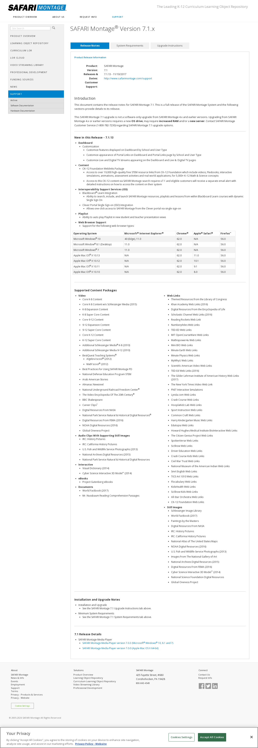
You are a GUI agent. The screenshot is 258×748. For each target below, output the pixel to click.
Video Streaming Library (86, 684)
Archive (13, 100)
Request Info (205, 677)
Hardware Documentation (22, 110)
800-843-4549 (143, 683)
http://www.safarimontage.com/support (128, 78)
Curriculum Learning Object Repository (94, 681)
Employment (18, 684)
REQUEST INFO (88, 17)
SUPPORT (117, 17)
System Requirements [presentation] (130, 46)
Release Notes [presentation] (90, 46)
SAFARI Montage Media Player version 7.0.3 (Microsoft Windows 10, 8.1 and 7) (127, 643)
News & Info (17, 677)
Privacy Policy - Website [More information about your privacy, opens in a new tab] (91, 745)
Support (15, 687)
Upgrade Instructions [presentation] (170, 46)
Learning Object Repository (88, 677)
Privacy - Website (20, 697)
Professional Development (87, 687)
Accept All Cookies (212, 738)
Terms (14, 691)
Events (14, 681)
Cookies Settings (22, 706)
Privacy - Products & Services (27, 694)
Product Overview (83, 674)
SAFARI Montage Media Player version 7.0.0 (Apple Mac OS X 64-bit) (120, 648)
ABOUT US (58, 17)
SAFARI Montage (19, 674)
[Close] (251, 738)
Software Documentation (22, 105)
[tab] (90, 45)
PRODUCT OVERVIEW (25, 17)
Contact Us (204, 674)
